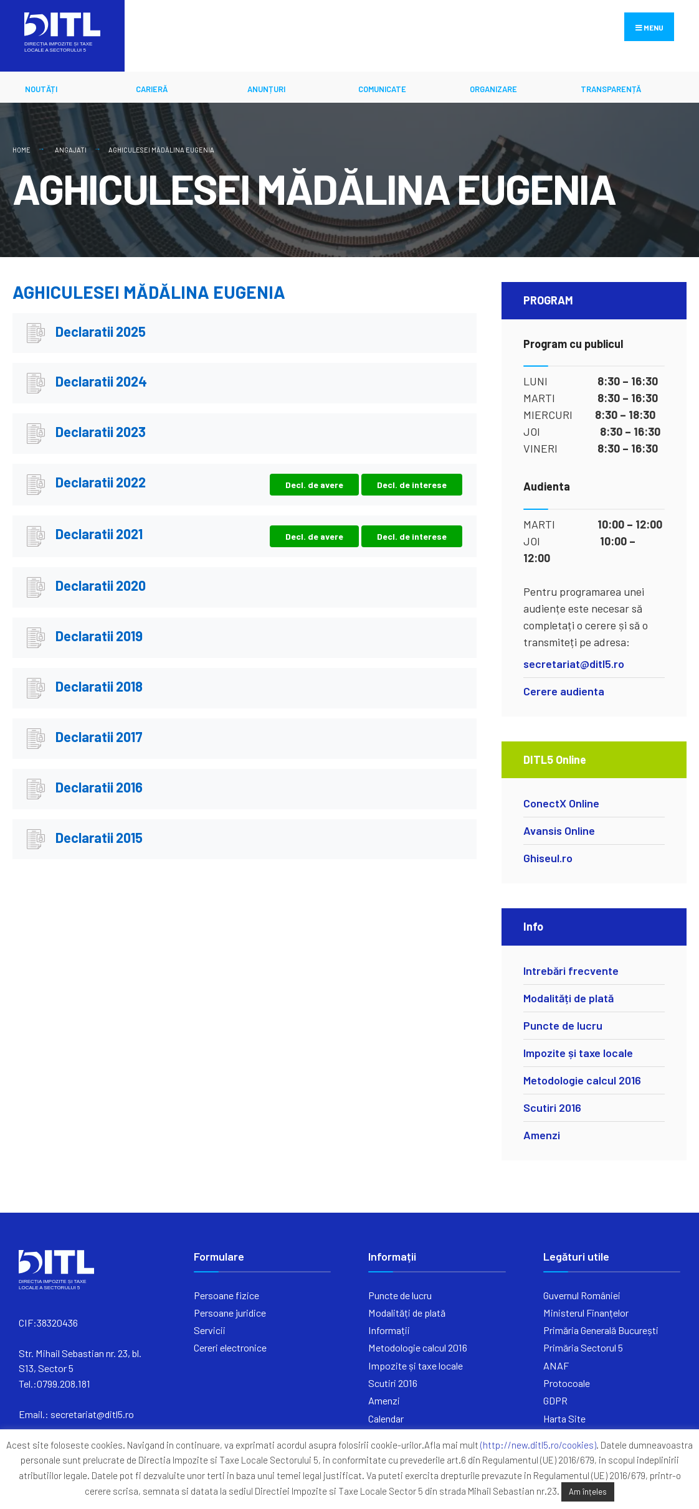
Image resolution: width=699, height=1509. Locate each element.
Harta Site (564, 1418)
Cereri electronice (230, 1347)
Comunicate (382, 89)
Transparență (611, 89)
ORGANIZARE (493, 89)
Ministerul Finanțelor (586, 1313)
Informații (389, 1330)
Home (21, 150)
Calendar (386, 1418)
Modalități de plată (568, 998)
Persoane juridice (230, 1313)
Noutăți (41, 89)
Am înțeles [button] (588, 1492)
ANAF (556, 1365)
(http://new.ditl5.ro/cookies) (538, 1444)
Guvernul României (582, 1295)
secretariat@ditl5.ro (573, 663)
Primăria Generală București (601, 1330)
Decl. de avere (314, 484)
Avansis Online (559, 830)
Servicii (210, 1330)
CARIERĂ (152, 89)
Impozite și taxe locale (578, 1053)
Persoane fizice (226, 1295)
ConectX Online (561, 803)
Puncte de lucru (562, 1025)
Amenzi (541, 1135)
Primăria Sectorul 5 (583, 1347)
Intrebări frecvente (571, 970)
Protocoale (566, 1383)
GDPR (555, 1400)
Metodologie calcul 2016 (582, 1080)
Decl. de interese (412, 484)
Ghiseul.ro (548, 858)
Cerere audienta (563, 691)
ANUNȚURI (266, 89)
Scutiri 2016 (552, 1107)
